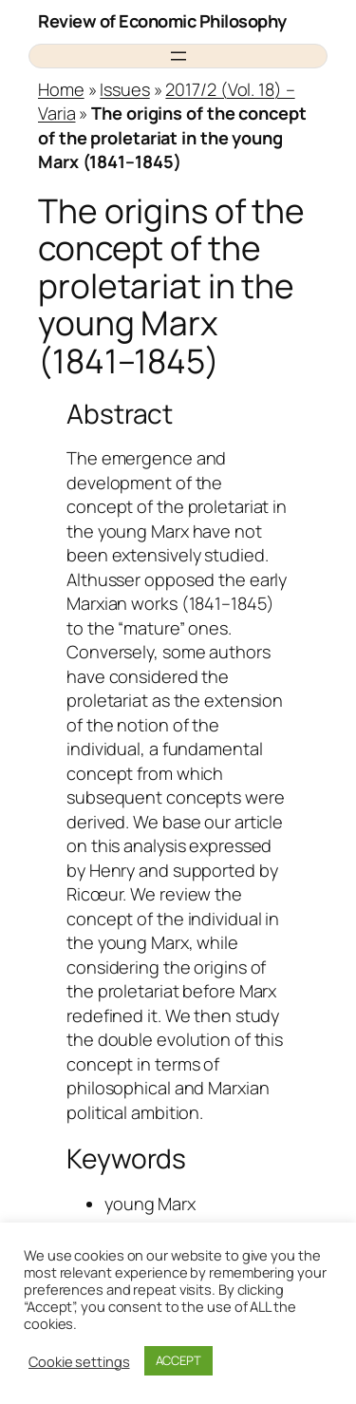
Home (61, 89)
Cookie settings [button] (79, 1361)
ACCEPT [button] (178, 1360)
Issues (124, 89)
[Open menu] (178, 56)
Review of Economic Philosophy (162, 20)
